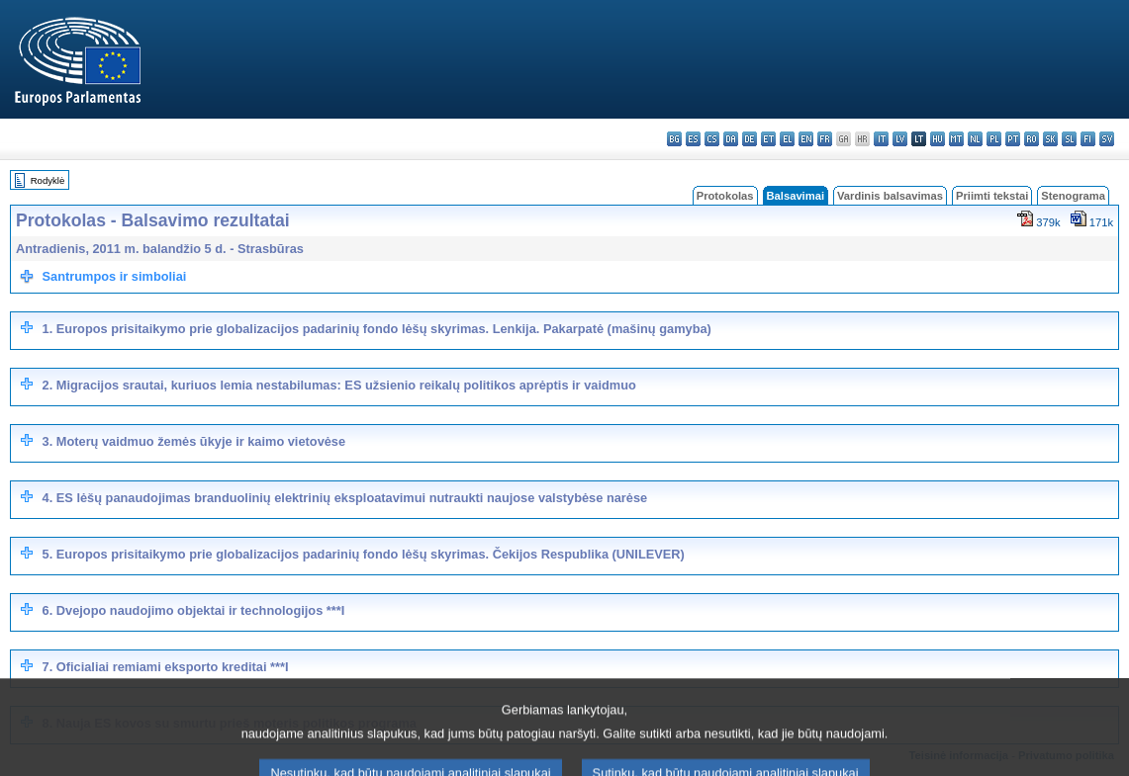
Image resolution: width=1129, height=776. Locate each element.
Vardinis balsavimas (890, 196)
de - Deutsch (749, 138)
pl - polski (994, 138)
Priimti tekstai (992, 196)
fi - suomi (1088, 138)
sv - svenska (1106, 138)
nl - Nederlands (975, 138)
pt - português (1012, 138)
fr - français (824, 138)
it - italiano (881, 138)
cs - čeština (712, 138)
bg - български (674, 138)
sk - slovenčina (1050, 138)
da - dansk (730, 138)
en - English (806, 138)
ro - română (1031, 138)
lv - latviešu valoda (900, 138)
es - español (693, 138)
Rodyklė (48, 180)
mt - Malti (956, 138)
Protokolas (725, 196)
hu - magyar (937, 138)
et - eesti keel (768, 138)
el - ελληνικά (787, 138)
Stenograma (1073, 196)
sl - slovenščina (1069, 138)
